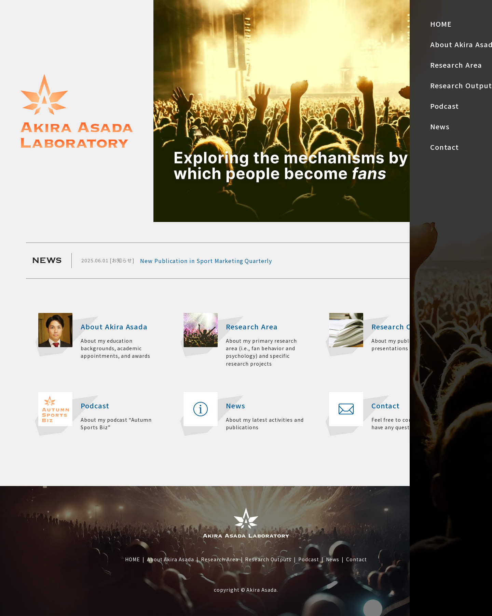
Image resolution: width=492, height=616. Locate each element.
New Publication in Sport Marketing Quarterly (206, 261)
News (333, 559)
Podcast (308, 559)
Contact (356, 559)
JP (478, 41)
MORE (442, 261)
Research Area (219, 559)
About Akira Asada (170, 559)
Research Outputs (268, 559)
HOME (132, 559)
